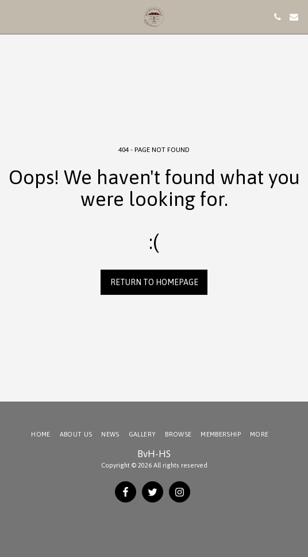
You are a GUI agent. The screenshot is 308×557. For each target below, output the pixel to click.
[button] (12, 16)
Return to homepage (154, 282)
